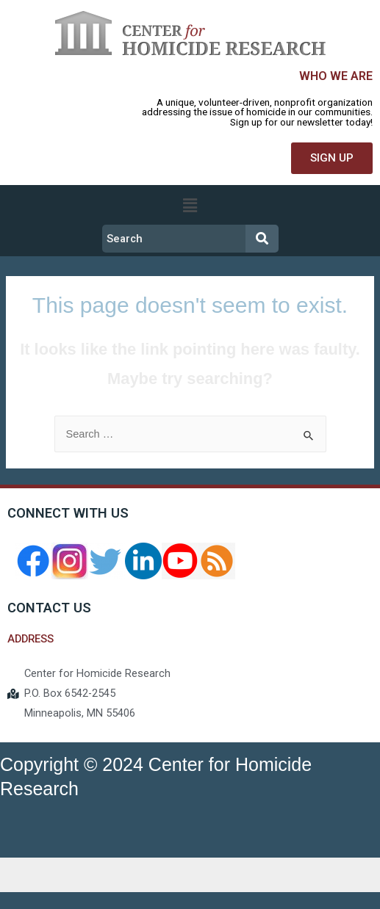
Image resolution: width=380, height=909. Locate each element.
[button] (332, 158)
